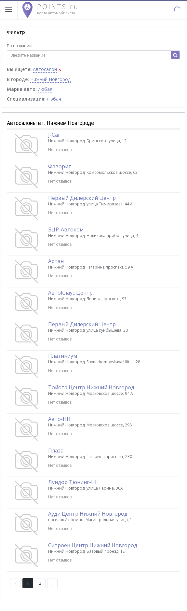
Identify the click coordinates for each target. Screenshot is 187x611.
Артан (56, 261)
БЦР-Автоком (66, 229)
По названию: (20, 46)
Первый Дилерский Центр (82, 197)
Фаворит (59, 166)
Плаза (55, 450)
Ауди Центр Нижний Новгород (87, 513)
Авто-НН (59, 419)
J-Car (54, 134)
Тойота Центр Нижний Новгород (91, 387)
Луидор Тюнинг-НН (73, 482)
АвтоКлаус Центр (70, 292)
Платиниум (62, 355)
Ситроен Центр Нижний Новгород (92, 545)
